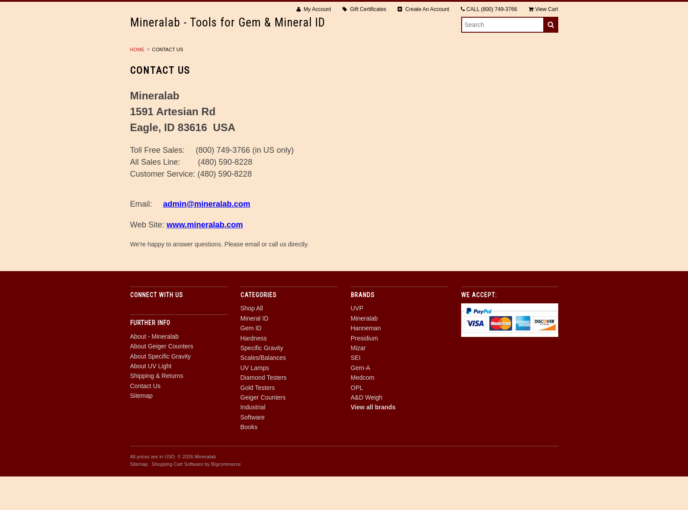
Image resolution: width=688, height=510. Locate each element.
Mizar (358, 381)
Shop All (175, 53)
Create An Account (423, 9)
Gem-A (360, 401)
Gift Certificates (364, 9)
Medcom (363, 411)
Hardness (315, 53)
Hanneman (366, 361)
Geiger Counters (342, 63)
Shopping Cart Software (177, 497)
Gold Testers (274, 63)
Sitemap (141, 429)
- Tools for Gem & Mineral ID (227, 22)
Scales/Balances (450, 53)
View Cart (543, 9)
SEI (356, 391)
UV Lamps (512, 53)
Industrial (405, 63)
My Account (314, 9)
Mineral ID (225, 53)
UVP (357, 341)
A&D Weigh (367, 430)
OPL (357, 420)
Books (501, 63)
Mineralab (364, 351)
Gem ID (270, 53)
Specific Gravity (377, 53)
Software (457, 63)
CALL (489, 9)
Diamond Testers (205, 63)
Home (137, 83)
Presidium (364, 371)
